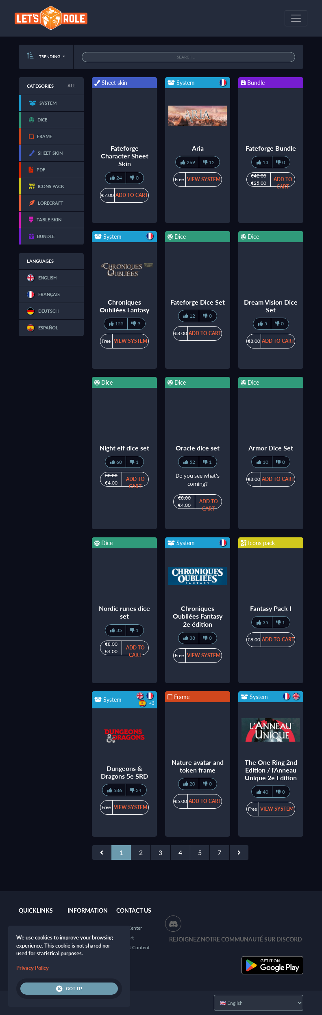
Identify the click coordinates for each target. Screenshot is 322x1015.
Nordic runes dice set (124, 612)
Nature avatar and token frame (198, 766)
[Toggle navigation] (296, 18)
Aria (198, 148)
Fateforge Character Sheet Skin (124, 155)
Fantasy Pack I (271, 608)
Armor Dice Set (270, 448)
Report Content (133, 947)
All (71, 85)
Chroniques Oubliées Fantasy (124, 306)
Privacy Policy (32, 968)
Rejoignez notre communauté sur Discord (235, 939)
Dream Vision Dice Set (271, 306)
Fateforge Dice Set (197, 302)
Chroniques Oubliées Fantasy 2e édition (197, 616)
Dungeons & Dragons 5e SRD (124, 772)
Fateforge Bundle (271, 148)
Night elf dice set (124, 448)
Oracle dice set (198, 448)
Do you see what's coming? (198, 479)
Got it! (69, 988)
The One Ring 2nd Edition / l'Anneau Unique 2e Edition (271, 769)
